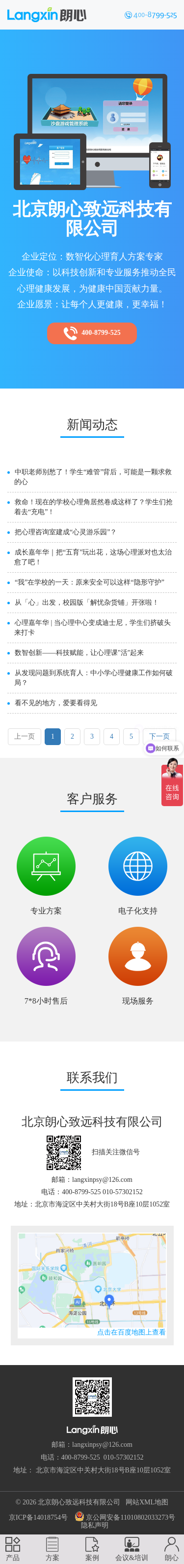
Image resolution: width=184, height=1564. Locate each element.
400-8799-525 (91, 333)
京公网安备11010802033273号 (125, 1516)
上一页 (24, 736)
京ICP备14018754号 (38, 1517)
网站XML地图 (147, 1502)
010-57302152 (124, 1457)
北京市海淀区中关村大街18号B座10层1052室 (103, 1470)
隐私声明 (94, 1525)
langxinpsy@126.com (102, 1444)
